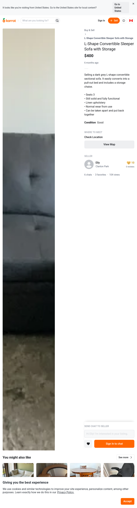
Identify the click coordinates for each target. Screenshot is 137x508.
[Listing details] (109, 225)
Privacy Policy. (65, 492)
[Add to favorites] (88, 444)
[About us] (124, 21)
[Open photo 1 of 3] (29, 239)
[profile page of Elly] (89, 164)
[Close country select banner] (133, 3)
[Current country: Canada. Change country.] (131, 20)
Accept (127, 501)
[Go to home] (9, 20)
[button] (125, 457)
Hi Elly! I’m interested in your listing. (109, 434)
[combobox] (37, 21)
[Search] (57, 20)
